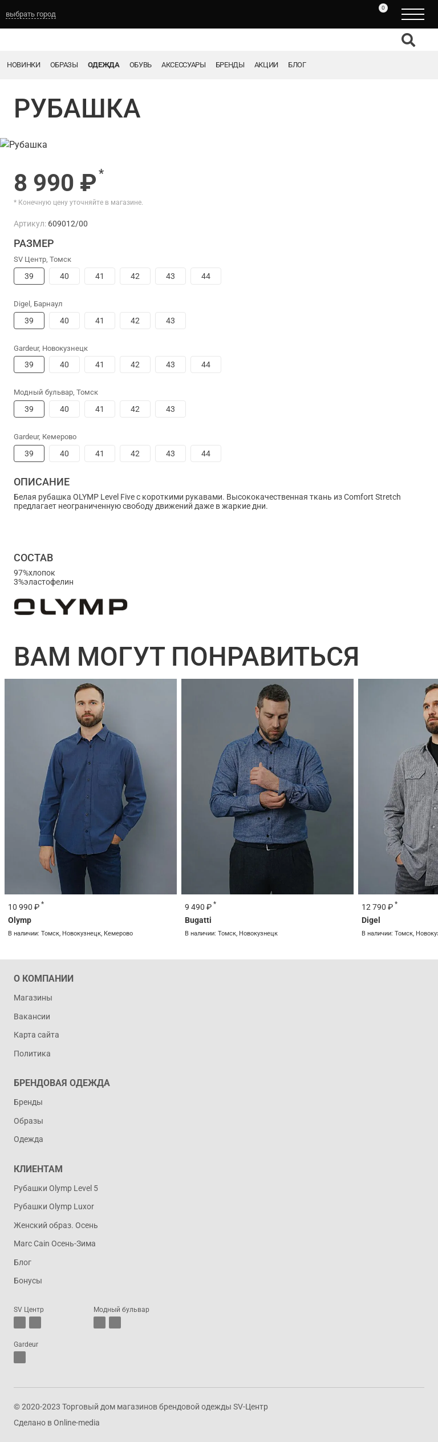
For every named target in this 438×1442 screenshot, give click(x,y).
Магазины (33, 997)
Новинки (23, 64)
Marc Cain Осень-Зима (55, 1243)
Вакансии (32, 1016)
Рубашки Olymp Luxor (54, 1206)
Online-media (77, 1422)
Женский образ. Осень (56, 1225)
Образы (64, 64)
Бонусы (28, 1280)
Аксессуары (183, 64)
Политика (32, 1053)
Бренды (230, 64)
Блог (297, 64)
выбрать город (31, 14)
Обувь (140, 64)
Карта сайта (36, 1034)
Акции (266, 64)
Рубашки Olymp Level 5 (56, 1188)
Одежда (104, 64)
